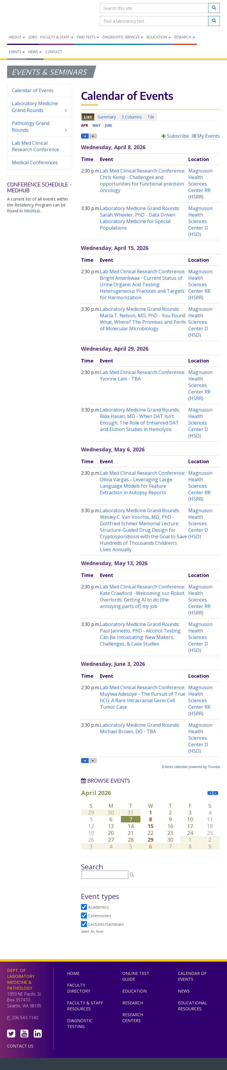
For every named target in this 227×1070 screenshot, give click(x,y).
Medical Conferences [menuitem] (35, 162)
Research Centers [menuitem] (132, 1017)
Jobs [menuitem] (33, 37)
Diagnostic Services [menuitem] (123, 37)
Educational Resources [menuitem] (192, 1006)
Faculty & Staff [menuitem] (56, 37)
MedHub (32, 211)
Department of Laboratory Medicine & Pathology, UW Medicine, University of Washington (37, 14)
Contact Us (20, 1046)
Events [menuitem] (17, 51)
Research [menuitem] (184, 37)
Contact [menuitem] (53, 51)
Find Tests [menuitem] (88, 37)
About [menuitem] (17, 37)
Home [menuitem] (73, 973)
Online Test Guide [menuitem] (135, 976)
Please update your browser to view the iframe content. (150, 117)
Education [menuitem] (159, 37)
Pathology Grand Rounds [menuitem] (39, 127)
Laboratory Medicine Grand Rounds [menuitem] (39, 107)
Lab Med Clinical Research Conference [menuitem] (35, 146)
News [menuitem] (35, 51)
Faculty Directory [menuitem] (78, 988)
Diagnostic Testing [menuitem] (80, 1023)
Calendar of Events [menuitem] (32, 90)
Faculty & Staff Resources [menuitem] (85, 1006)
